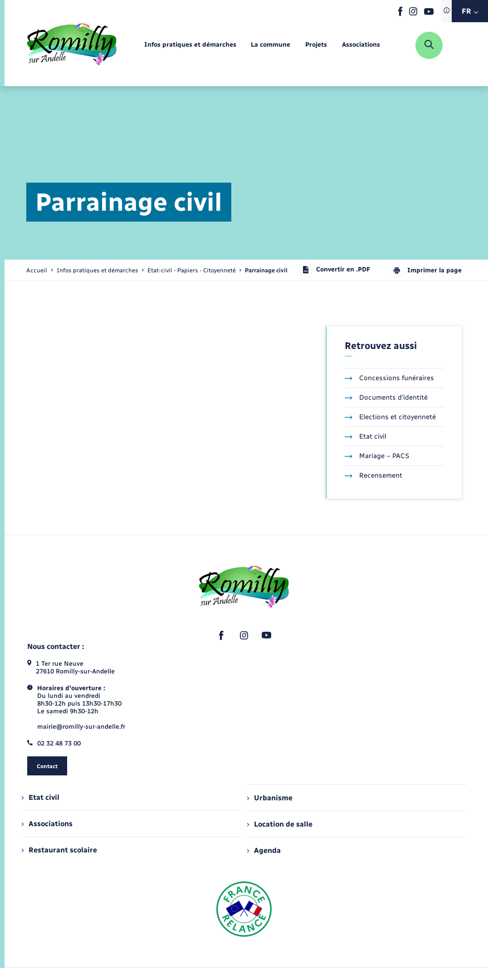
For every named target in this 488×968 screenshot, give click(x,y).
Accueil (36, 270)
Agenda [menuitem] (264, 850)
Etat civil (365, 436)
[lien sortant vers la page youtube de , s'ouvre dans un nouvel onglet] (429, 13)
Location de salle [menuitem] (279, 824)
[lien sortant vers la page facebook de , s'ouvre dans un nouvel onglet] (400, 14)
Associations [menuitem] (47, 823)
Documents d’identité (386, 397)
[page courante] (266, 270)
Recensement (373, 475)
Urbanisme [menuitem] (270, 798)
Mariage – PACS (377, 456)
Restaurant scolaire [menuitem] (59, 850)
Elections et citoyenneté (390, 417)
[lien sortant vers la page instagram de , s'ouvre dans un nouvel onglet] (413, 13)
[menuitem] (190, 45)
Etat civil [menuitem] (40, 797)
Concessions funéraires (389, 378)
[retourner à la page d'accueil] (72, 45)
